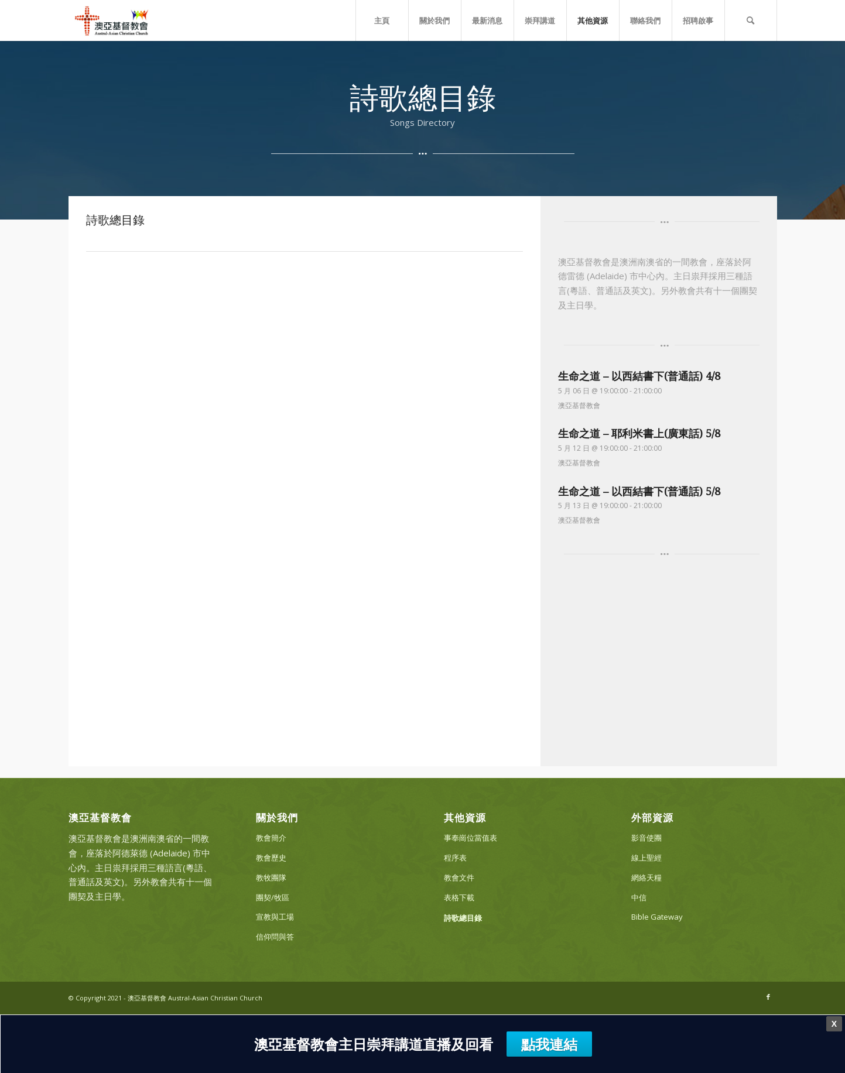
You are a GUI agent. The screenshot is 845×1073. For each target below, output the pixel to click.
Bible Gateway (657, 916)
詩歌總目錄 (463, 918)
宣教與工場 (275, 916)
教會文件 (459, 877)
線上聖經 (646, 857)
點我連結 (549, 1044)
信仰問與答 (275, 936)
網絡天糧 (646, 877)
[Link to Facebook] (768, 997)
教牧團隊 (271, 877)
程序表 (455, 857)
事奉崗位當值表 (470, 837)
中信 (638, 897)
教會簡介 (271, 837)
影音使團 (646, 837)
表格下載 (459, 897)
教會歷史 (271, 857)
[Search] (750, 20)
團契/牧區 (272, 897)
